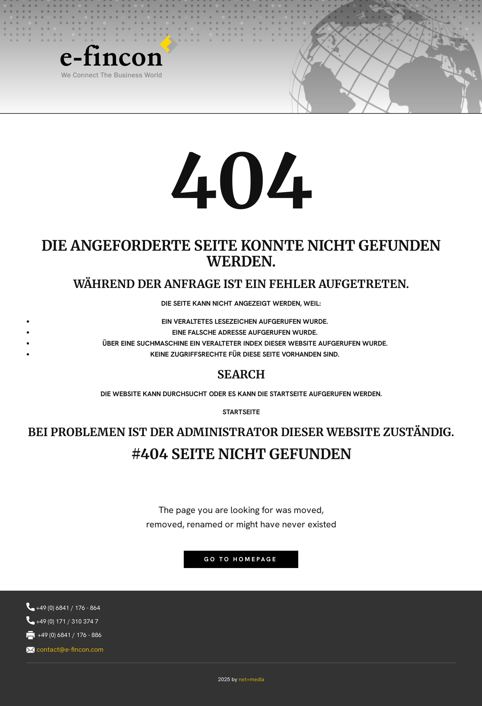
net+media (251, 679)
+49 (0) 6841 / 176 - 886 (64, 635)
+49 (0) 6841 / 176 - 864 (63, 608)
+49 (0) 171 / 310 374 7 (62, 621)
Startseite (241, 411)
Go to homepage (240, 559)
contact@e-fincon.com (70, 649)
